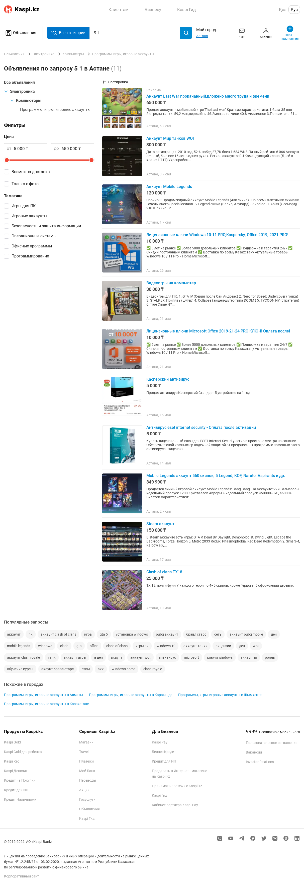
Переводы (87, 780)
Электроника (19, 91)
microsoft (191, 657)
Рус (294, 9)
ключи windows (220, 657)
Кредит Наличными (20, 799)
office (94, 646)
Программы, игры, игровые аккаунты (55, 109)
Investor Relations (260, 762)
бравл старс (196, 634)
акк (101, 669)
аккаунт (14, 634)
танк (52, 657)
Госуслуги (87, 799)
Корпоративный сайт (21, 876)
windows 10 (166, 646)
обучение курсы (20, 669)
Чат (242, 33)
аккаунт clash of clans (58, 634)
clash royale (152, 669)
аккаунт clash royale (23, 657)
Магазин (86, 742)
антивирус (167, 657)
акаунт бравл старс (57, 669)
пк (31, 634)
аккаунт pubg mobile (246, 634)
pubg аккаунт (167, 634)
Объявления (20, 32)
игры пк (142, 646)
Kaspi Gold (12, 742)
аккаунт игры (75, 657)
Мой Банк (87, 771)
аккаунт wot (140, 657)
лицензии (223, 646)
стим (86, 669)
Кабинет (266, 33)
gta (79, 646)
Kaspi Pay (159, 742)
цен (274, 634)
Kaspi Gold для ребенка (23, 752)
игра (88, 634)
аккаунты (249, 657)
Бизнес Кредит (164, 752)
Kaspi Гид (86, 818)
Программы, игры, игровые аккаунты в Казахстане (46, 704)
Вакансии (254, 752)
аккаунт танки (195, 646)
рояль (270, 657)
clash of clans (117, 646)
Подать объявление (289, 33)
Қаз (282, 9)
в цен (98, 657)
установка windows (132, 634)
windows (45, 646)
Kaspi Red (12, 761)
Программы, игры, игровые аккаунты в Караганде (130, 695)
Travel (83, 752)
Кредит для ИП (16, 790)
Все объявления (19, 82)
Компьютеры (25, 100)
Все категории (68, 33)
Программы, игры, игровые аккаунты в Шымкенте (219, 695)
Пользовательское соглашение (271, 743)
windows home (123, 669)
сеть (218, 634)
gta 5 (104, 634)
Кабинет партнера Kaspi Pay (175, 805)
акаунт (116, 657)
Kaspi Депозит (16, 771)
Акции (84, 790)
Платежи (86, 761)
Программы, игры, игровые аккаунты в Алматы (43, 695)
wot (256, 646)
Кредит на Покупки (20, 780)
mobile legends (18, 646)
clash (64, 646)
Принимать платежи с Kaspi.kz (177, 786)
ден (242, 646)
